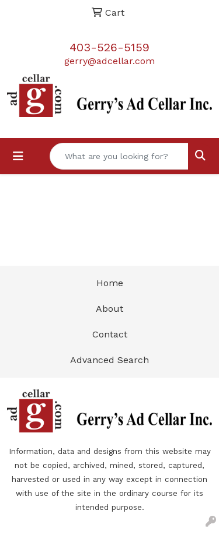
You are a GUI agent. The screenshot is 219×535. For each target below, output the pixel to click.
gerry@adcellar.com (109, 60)
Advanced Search (109, 359)
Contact (109, 334)
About (109, 308)
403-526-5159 (109, 47)
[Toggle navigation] (18, 156)
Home (109, 282)
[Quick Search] (119, 156)
